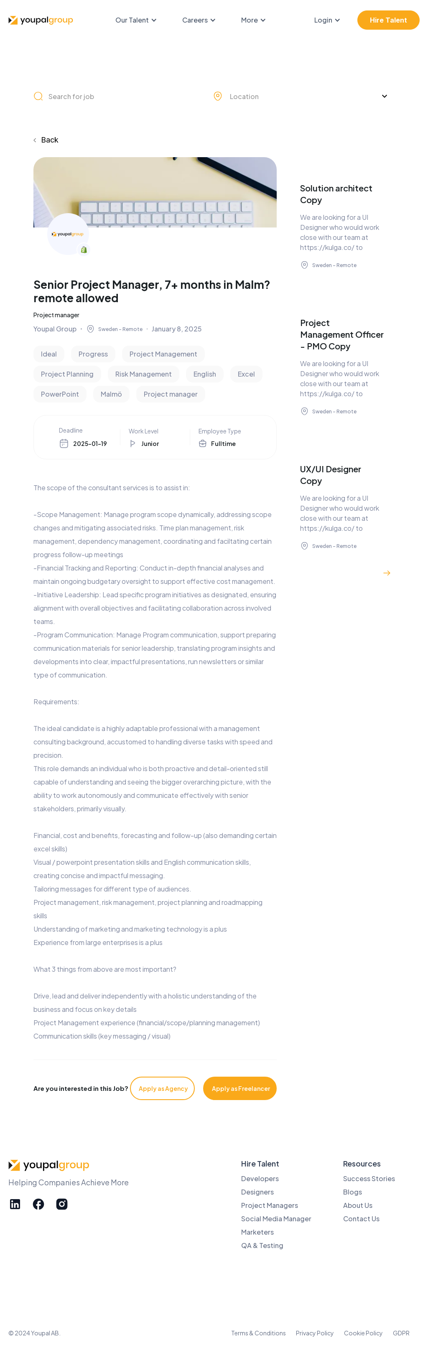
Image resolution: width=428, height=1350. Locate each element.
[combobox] (302, 96)
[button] (140, 20)
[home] (41, 20)
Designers (257, 1191)
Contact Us (361, 1218)
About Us (357, 1205)
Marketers (257, 1232)
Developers (260, 1178)
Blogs (352, 1191)
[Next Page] (386, 572)
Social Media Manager (276, 1218)
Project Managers (269, 1205)
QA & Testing (262, 1245)
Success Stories (369, 1178)
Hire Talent (388, 20)
